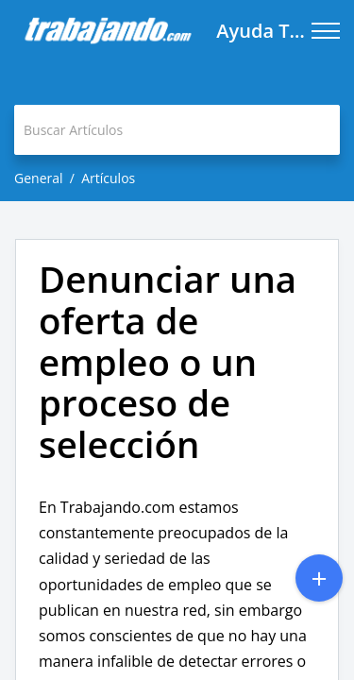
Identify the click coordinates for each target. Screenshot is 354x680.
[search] (177, 130)
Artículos (108, 178)
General (38, 178)
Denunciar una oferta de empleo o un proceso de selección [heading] (167, 362)
